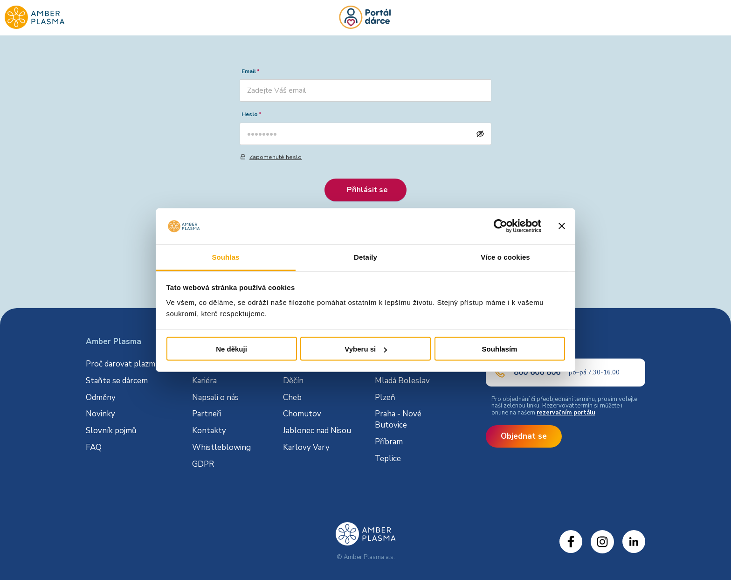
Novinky (100, 413)
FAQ (94, 447)
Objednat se (524, 436)
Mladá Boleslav (402, 380)
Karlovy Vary (306, 447)
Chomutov (302, 413)
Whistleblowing (221, 447)
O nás (203, 341)
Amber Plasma (113, 341)
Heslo (249, 114)
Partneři (206, 413)
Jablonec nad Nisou (317, 430)
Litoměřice (393, 364)
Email (248, 71)
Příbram (389, 441)
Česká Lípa (301, 364)
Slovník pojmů (111, 430)
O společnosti (217, 364)
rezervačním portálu (566, 412)
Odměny (101, 397)
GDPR (203, 464)
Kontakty (209, 430)
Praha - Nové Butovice (398, 419)
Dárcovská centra (316, 341)
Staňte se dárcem (117, 380)
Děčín (293, 380)
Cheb (292, 397)
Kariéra (204, 380)
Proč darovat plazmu (123, 364)
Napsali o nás (215, 397)
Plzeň (385, 397)
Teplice (388, 458)
